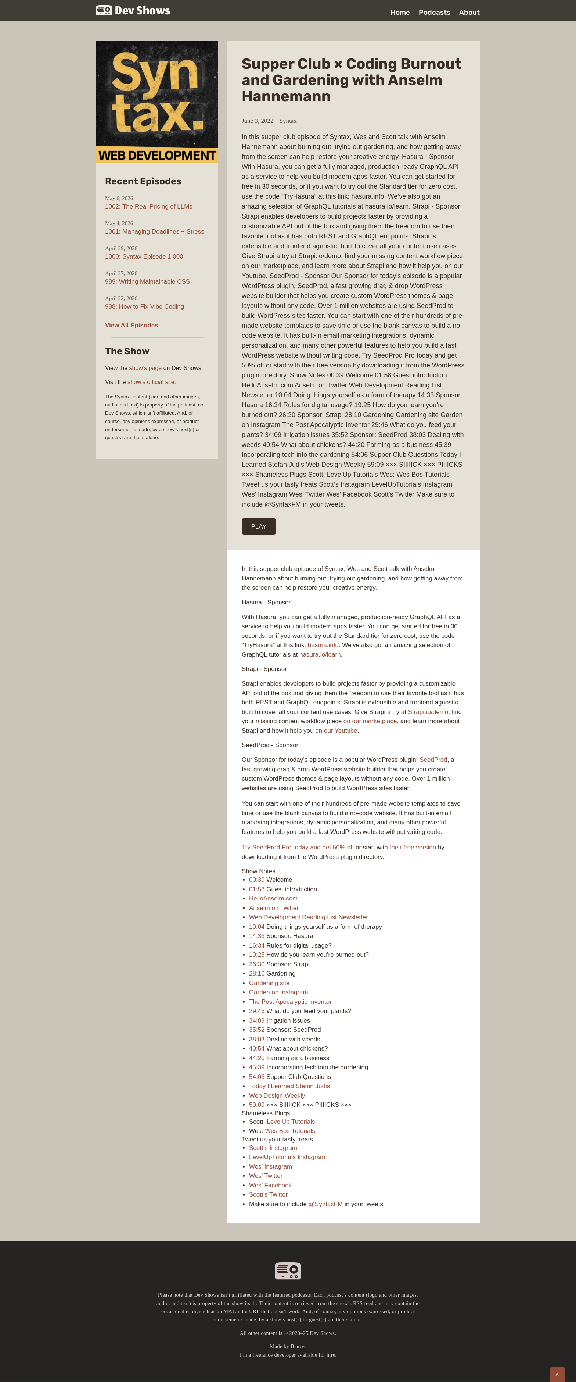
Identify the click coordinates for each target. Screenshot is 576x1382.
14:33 (257, 935)
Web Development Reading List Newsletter (308, 917)
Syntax (287, 120)
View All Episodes (131, 325)
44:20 (257, 1058)
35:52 (257, 1029)
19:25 (257, 954)
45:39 (257, 1067)
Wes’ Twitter (265, 1175)
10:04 (257, 926)
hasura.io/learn (320, 654)
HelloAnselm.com (273, 898)
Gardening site (269, 983)
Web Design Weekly (277, 1095)
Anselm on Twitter (274, 908)
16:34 (257, 945)
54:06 (257, 1076)
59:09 (257, 1104)
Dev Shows (133, 11)
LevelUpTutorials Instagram (287, 1157)
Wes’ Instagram (270, 1166)
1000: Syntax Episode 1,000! (145, 256)
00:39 (257, 879)
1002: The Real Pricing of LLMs (148, 206)
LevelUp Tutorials (291, 1121)
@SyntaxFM (326, 1204)
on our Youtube (336, 730)
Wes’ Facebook (270, 1185)
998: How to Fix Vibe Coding (144, 306)
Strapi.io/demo (428, 711)
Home (400, 12)
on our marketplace (370, 721)
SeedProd (433, 759)
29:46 (257, 1011)
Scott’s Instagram (273, 1147)
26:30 (257, 964)
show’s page (145, 368)
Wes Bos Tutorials (290, 1130)
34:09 (257, 1020)
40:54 (257, 1048)
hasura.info (323, 645)
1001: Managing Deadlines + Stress (154, 231)
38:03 (257, 1039)
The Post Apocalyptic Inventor (290, 1001)
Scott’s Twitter (268, 1194)
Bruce (298, 1346)
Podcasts (434, 12)
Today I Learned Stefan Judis (289, 1086)
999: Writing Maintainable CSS (147, 281)
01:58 (257, 889)
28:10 (257, 973)
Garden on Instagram (278, 992)
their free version (413, 847)
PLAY (259, 526)
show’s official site (150, 382)
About (469, 12)
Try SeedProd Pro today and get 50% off (298, 847)
